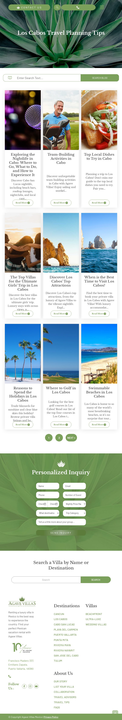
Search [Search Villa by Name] (57, 7)
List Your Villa (64, 686)
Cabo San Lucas (64, 624)
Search (99, 579)
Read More (23, 202)
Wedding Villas (96, 624)
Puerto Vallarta (65, 634)
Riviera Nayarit (64, 650)
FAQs (57, 707)
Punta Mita (61, 639)
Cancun (59, 613)
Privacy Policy (51, 716)
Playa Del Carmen (66, 629)
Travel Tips (61, 702)
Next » (71, 437)
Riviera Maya (62, 645)
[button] (115, 713)
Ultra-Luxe (93, 619)
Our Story (60, 681)
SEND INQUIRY (60, 532)
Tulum (58, 660)
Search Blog (98, 77)
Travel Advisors (65, 696)
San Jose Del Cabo (66, 655)
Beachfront (94, 613)
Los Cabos (60, 619)
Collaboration (64, 691)
